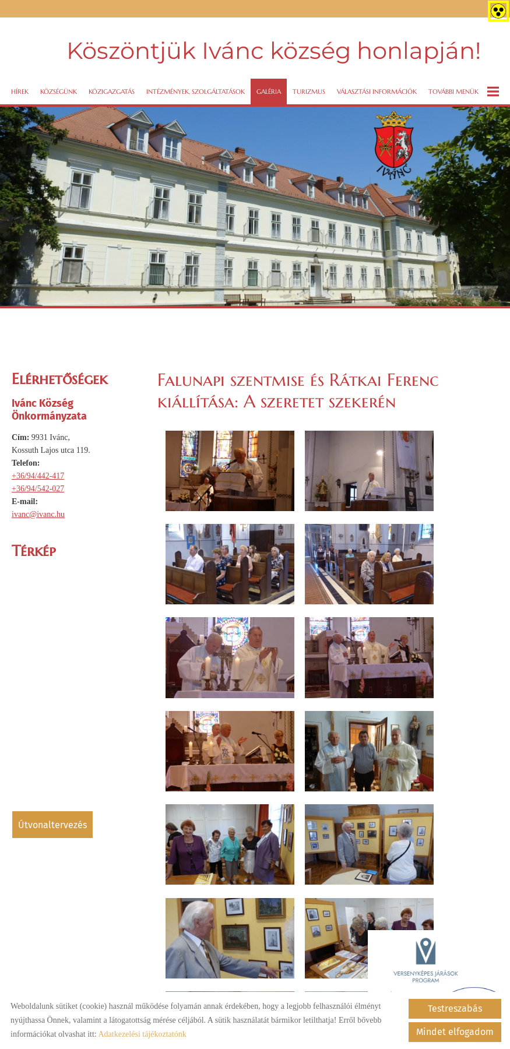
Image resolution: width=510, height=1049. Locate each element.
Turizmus (309, 88)
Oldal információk (93, 977)
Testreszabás (455, 1008)
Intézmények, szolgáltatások (195, 88)
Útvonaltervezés (52, 821)
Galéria (268, 88)
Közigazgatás (112, 88)
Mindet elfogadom (455, 1031)
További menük (463, 88)
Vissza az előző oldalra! (232, 735)
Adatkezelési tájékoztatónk (142, 1034)
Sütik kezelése (307, 977)
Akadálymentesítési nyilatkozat (395, 977)
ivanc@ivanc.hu (38, 510)
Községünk (58, 88)
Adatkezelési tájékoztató (176, 977)
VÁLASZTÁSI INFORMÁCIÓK (377, 88)
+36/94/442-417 (38, 472)
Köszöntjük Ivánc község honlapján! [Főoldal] (272, 49)
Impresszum (250, 977)
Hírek (20, 88)
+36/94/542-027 (38, 485)
